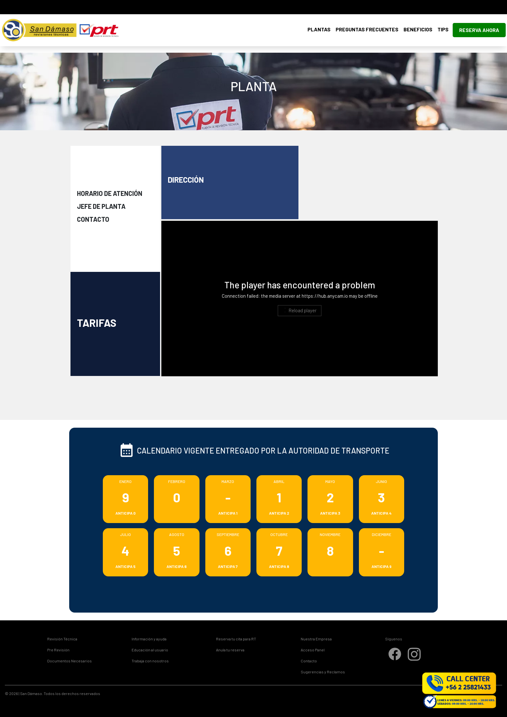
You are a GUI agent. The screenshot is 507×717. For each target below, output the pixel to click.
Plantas (318, 29)
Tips (442, 29)
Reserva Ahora (479, 30)
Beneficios (418, 29)
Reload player (299, 310)
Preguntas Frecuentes (367, 29)
